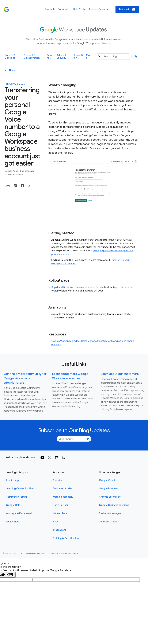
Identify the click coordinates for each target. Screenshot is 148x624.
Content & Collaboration (33, 56)
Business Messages (110, 513)
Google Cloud (107, 480)
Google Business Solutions (114, 505)
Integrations (59, 530)
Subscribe (127, 9)
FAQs (55, 521)
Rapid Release (27, 171)
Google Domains (108, 488)
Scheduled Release (13, 174)
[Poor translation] (11, 575)
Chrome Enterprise (110, 496)
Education (78, 56)
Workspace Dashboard (19, 513)
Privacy (68, 553)
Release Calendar (99, 9)
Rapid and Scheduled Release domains (73, 287)
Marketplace (60, 513)
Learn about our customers (120, 374)
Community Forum (16, 496)
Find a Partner (60, 505)
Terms (75, 553)
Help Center (80, 9)
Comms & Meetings (11, 56)
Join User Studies (109, 521)
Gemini (50, 56)
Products (50, 9)
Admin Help (12, 480)
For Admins (64, 9)
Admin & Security (63, 56)
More (88, 56)
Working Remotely (63, 496)
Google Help (13, 505)
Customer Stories (62, 488)
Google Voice (11, 171)
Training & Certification (66, 538)
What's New (12, 521)
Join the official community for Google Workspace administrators (25, 378)
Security (57, 480)
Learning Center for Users (21, 488)
